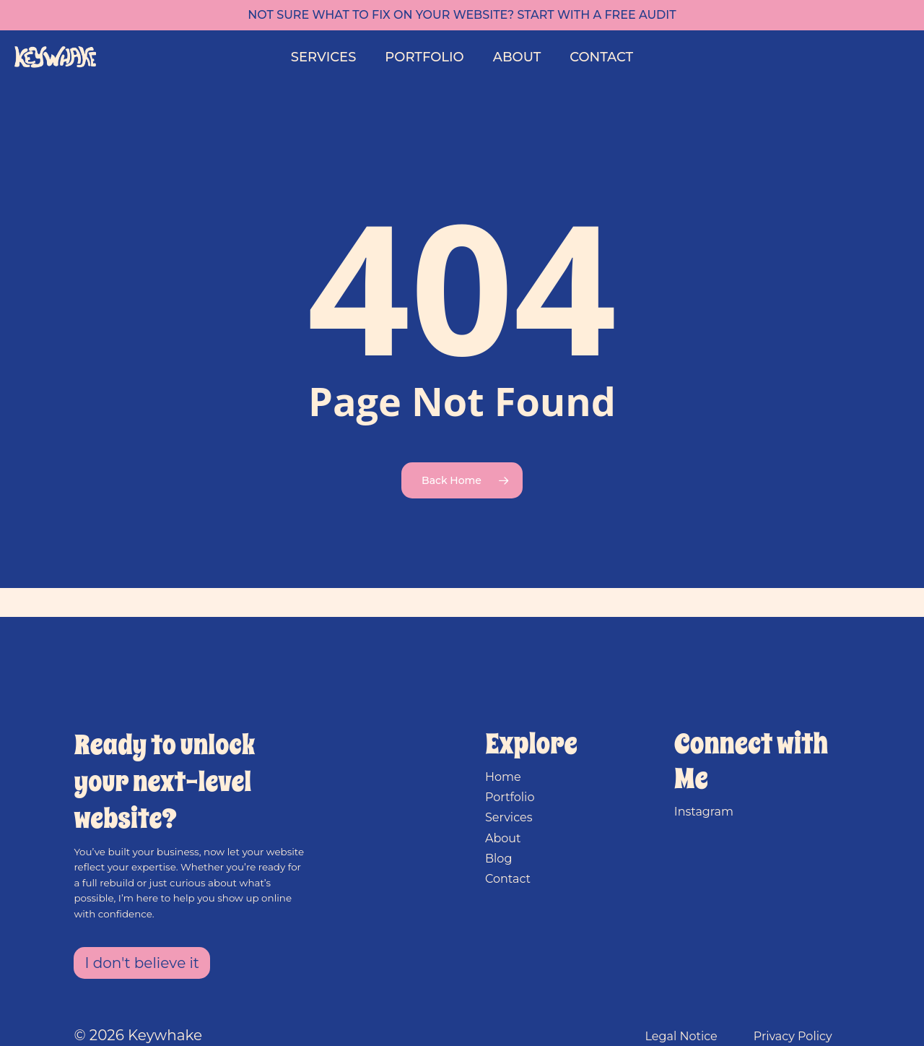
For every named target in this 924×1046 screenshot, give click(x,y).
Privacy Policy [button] (793, 1036)
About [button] (503, 838)
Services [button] (508, 817)
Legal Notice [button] (681, 1036)
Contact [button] (508, 879)
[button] (141, 963)
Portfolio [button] (509, 797)
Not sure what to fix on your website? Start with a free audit (462, 15)
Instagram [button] (703, 811)
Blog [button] (498, 858)
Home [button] (503, 777)
